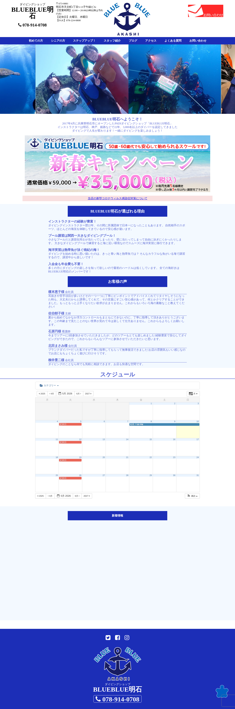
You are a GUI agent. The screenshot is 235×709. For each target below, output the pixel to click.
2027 (88, 394)
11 (57, 439)
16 (174, 439)
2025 (42, 394)
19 (80, 457)
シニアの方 (58, 40)
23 (174, 457)
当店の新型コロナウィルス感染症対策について (117, 198)
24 (198, 457)
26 (80, 475)
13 (104, 439)
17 (198, 439)
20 (104, 457)
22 (150, 457)
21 (127, 457)
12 (80, 439)
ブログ (133, 40)
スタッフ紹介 (112, 40)
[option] (85, 79)
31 (198, 475)
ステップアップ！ (84, 40)
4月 (51, 394)
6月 (79, 394)
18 (57, 457)
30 (174, 475)
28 (127, 475)
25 (57, 475)
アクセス (150, 40)
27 (104, 475)
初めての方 (36, 40)
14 (127, 439)
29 (150, 475)
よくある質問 (172, 40)
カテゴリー (49, 385)
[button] (192, 496)
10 (198, 421)
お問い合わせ (197, 40)
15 (150, 439)
